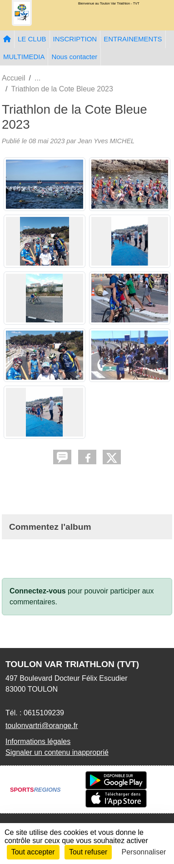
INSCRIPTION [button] (75, 39)
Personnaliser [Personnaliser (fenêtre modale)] (144, 852)
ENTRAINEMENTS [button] (133, 39)
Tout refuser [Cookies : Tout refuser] (88, 852)
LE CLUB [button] (32, 39)
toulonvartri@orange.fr (41, 725)
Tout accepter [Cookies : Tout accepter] (33, 852)
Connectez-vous (38, 591)
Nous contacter (74, 56)
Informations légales (37, 741)
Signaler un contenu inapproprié (57, 752)
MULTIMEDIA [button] (24, 56)
